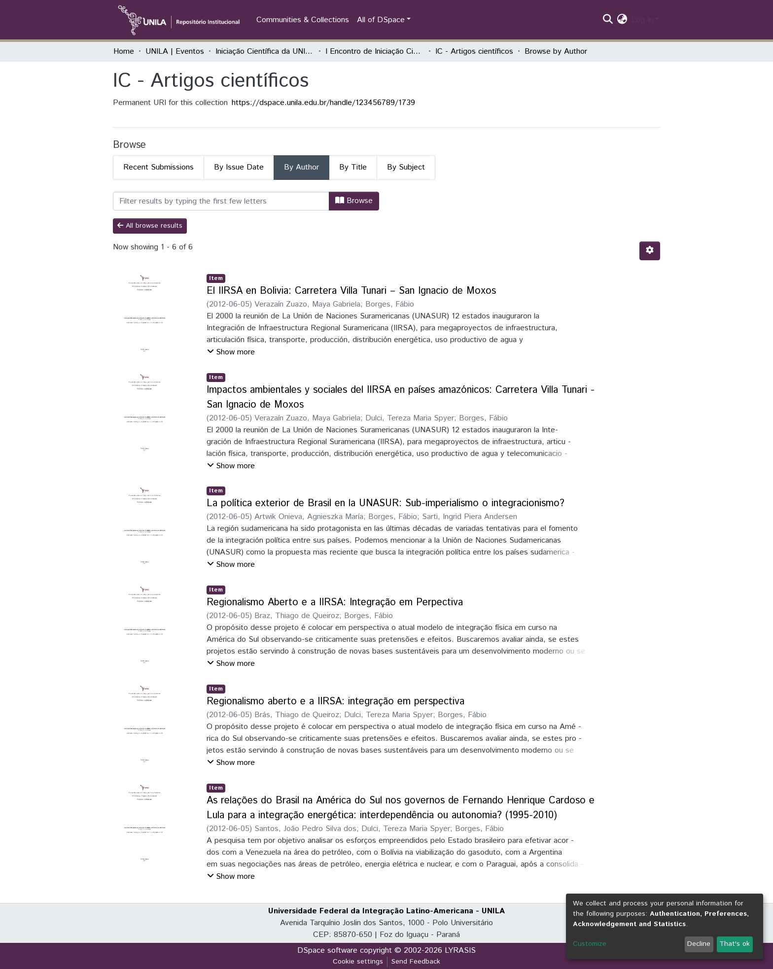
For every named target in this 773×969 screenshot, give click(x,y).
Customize (589, 944)
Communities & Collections (302, 20)
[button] (622, 20)
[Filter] (221, 201)
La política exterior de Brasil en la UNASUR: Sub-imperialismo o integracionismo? (385, 503)
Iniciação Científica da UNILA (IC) (264, 51)
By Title (353, 167)
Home (123, 51)
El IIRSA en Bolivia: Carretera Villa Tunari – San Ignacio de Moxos (351, 291)
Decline (698, 944)
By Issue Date (239, 167)
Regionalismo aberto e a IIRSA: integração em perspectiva (335, 701)
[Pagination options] (649, 251)
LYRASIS (460, 950)
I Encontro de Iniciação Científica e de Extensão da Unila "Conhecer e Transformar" (374, 51)
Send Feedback (415, 962)
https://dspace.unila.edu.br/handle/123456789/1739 (323, 102)
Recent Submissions (158, 167)
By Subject (406, 167)
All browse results (149, 226)
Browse (354, 201)
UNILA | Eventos (174, 51)
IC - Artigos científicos (474, 51)
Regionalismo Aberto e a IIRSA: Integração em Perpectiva (335, 602)
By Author (301, 167)
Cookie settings (358, 962)
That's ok (734, 944)
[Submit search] (608, 20)
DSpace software (327, 950)
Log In (642, 20)
